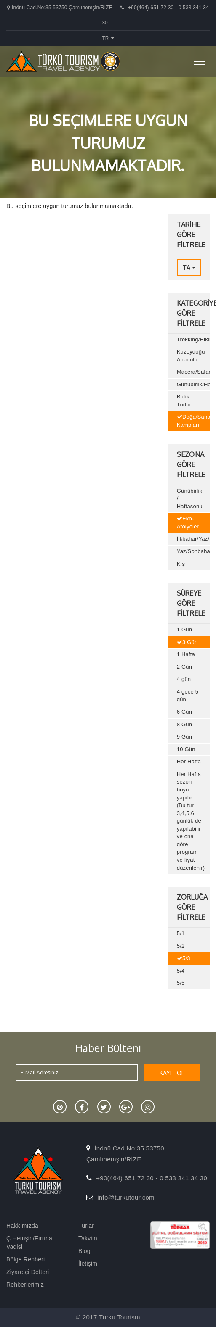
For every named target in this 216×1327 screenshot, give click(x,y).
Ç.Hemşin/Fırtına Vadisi (29, 1242)
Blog (84, 1251)
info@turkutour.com (126, 1197)
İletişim (87, 1263)
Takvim (87, 1238)
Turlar (86, 1225)
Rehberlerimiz (25, 1284)
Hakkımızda (22, 1225)
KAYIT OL (172, 1072)
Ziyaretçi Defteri (27, 1272)
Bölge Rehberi (25, 1259)
